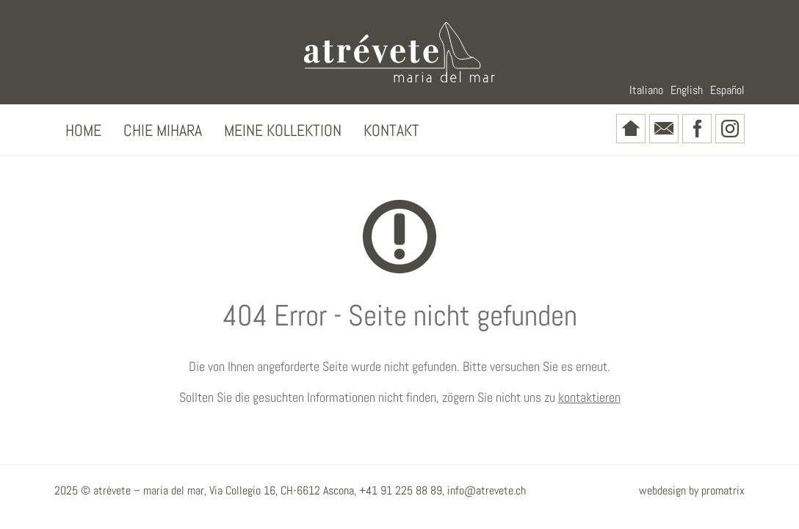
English (686, 90)
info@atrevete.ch (486, 490)
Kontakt (391, 130)
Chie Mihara (162, 130)
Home (83, 130)
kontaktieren (589, 397)
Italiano (646, 90)
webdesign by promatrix (692, 490)
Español (727, 90)
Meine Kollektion (282, 130)
